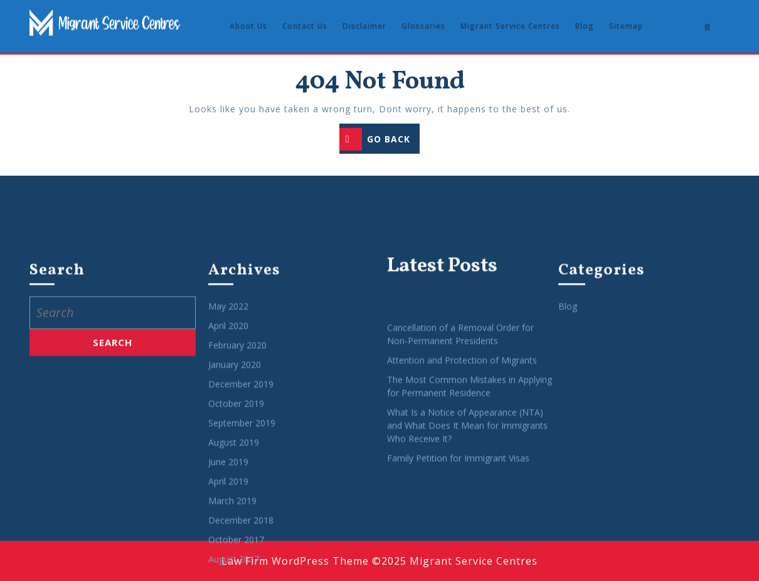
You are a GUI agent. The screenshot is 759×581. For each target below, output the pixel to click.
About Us (248, 26)
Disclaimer (364, 26)
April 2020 (228, 499)
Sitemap (626, 26)
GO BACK (379, 140)
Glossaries (423, 26)
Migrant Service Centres (510, 26)
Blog (584, 26)
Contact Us (304, 26)
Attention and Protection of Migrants (462, 534)
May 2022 (228, 480)
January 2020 (234, 538)
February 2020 (237, 519)
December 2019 (240, 557)
